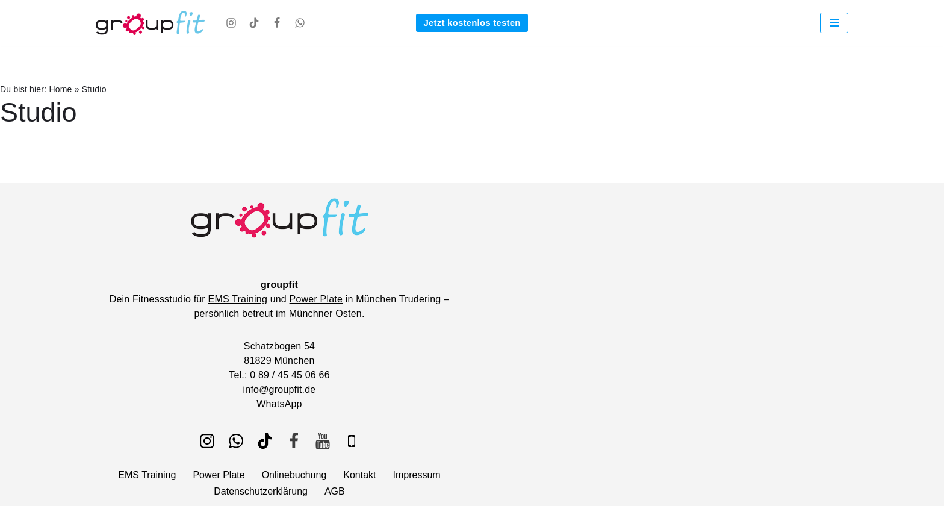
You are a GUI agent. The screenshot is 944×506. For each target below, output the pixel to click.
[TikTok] (254, 22)
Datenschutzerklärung (261, 491)
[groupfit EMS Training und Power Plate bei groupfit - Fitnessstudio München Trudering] (150, 23)
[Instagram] (231, 22)
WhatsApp (279, 404)
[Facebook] (277, 22)
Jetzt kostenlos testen (471, 22)
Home (60, 89)
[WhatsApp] (299, 22)
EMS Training (237, 299)
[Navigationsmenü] (834, 23)
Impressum (417, 475)
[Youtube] (322, 440)
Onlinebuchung (294, 475)
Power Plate (316, 299)
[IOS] (351, 440)
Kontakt (359, 475)
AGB (334, 491)
